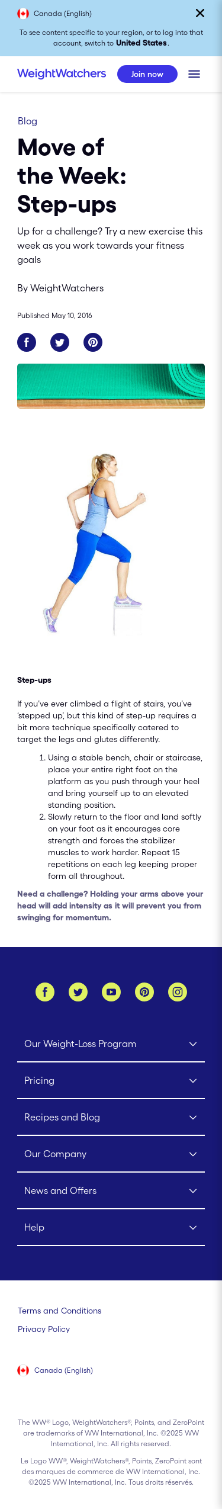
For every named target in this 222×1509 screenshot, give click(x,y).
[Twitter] (78, 992)
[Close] (200, 13)
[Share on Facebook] (26, 342)
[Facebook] (45, 992)
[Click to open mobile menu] (194, 74)
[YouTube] (111, 992)
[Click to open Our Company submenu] (111, 1154)
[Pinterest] (144, 992)
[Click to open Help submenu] (111, 1227)
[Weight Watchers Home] (61, 74)
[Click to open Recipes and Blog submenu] (111, 1117)
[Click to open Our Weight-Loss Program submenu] (111, 1044)
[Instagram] (177, 992)
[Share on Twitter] (59, 342)
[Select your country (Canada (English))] (55, 1371)
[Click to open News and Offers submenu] (111, 1191)
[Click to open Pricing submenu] (111, 1080)
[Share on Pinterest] (92, 342)
